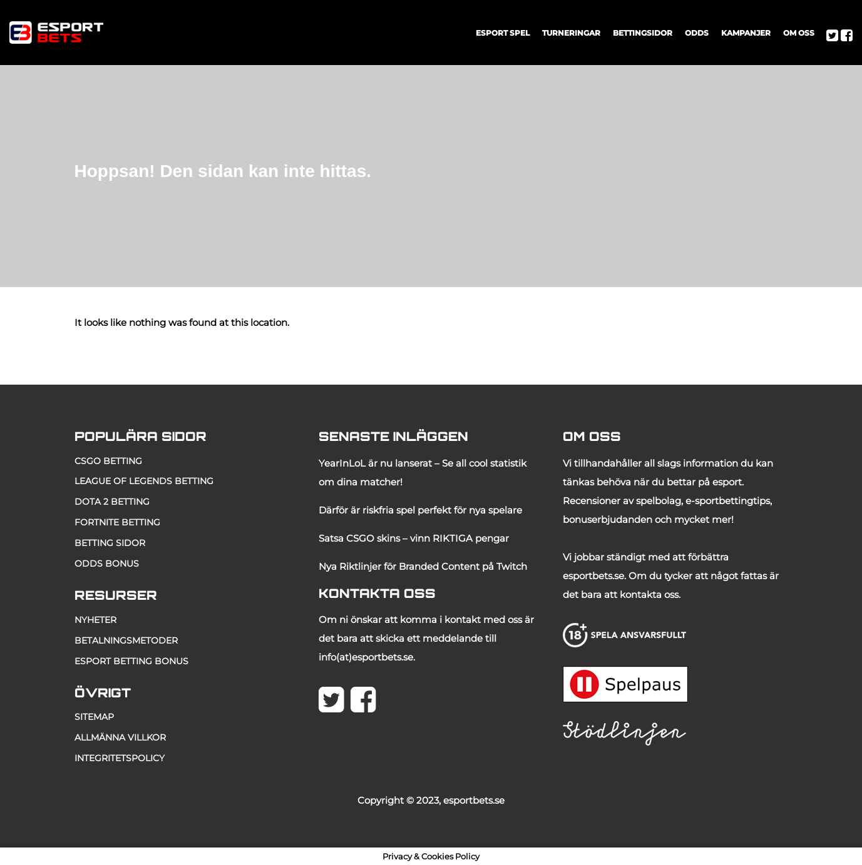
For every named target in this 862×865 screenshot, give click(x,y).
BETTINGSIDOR (642, 33)
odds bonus (106, 563)
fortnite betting (117, 522)
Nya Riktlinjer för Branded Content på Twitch (423, 566)
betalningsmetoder (126, 640)
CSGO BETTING (108, 461)
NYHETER (95, 619)
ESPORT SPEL (503, 33)
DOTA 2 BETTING (112, 501)
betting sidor (109, 543)
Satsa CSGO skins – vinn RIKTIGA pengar (414, 538)
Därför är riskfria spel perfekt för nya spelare (420, 510)
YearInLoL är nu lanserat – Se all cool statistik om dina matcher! (422, 472)
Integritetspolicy (119, 758)
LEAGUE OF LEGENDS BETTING (143, 481)
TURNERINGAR (571, 33)
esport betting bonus (131, 661)
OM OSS (798, 33)
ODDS (697, 33)
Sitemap (94, 716)
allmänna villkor (120, 737)
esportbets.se (474, 800)
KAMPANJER (746, 33)
